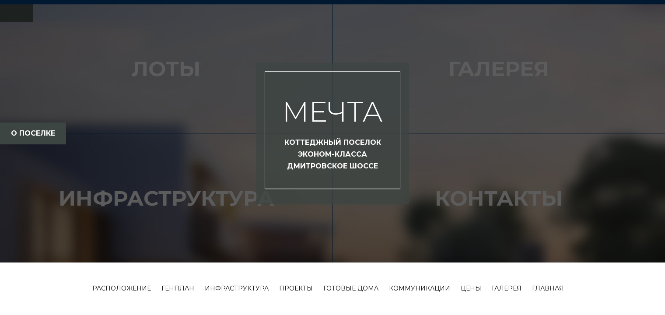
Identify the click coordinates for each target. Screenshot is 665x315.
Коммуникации (419, 288)
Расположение (121, 288)
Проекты (296, 288)
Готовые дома (350, 288)
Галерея (507, 288)
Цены (471, 288)
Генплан (177, 288)
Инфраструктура (237, 288)
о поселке (33, 133)
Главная (548, 288)
